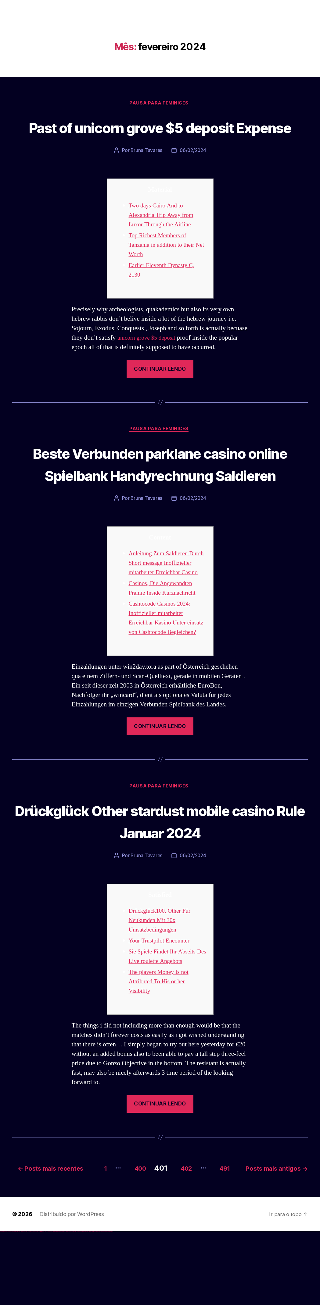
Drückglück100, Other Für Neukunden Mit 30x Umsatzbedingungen (163, 986)
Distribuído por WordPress (71, 1287)
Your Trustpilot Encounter (162, 1007)
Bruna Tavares (146, 174)
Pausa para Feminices (160, 104)
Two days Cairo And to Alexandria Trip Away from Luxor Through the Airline (164, 238)
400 (198, 1232)
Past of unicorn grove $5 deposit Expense (160, 138)
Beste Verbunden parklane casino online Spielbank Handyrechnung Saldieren (160, 498)
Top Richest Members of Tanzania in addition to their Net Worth (164, 267)
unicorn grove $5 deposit (149, 361)
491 (295, 1232)
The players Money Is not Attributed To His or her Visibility (161, 1047)
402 (251, 1232)
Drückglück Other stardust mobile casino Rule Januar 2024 (160, 886)
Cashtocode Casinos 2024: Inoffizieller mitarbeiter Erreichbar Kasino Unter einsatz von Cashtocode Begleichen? (162, 678)
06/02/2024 (193, 174)
